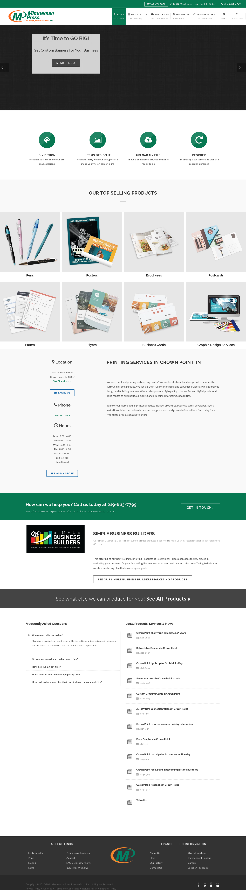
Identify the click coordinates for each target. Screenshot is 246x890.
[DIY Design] (47, 140)
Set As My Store (62, 473)
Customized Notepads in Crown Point (157, 785)
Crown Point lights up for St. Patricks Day (159, 663)
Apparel (70, 850)
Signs (31, 860)
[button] (4, 67)
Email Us (62, 392)
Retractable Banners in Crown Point (156, 648)
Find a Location (36, 845)
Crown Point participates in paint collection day (163, 754)
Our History (156, 855)
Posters (92, 275)
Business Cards (154, 345)
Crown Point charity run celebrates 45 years (161, 633)
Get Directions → (62, 381)
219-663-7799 (232, 3)
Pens (30, 275)
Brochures (154, 275)
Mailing (32, 855)
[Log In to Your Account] (199, 140)
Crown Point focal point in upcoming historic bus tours (167, 769)
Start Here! (65, 62)
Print (31, 850)
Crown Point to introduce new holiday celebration (164, 724)
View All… (141, 800)
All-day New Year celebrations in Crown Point (162, 709)
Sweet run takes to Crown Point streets (158, 678)
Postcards (216, 275)
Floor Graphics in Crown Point (153, 739)
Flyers (92, 345)
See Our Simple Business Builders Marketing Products (142, 579)
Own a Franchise (197, 845)
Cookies (47, 880)
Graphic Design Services (216, 345)
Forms (30, 345)
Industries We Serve (77, 860)
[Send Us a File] (148, 140)
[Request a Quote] (98, 140)
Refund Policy (89, 880)
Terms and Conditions (67, 880)
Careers (192, 855)
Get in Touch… (201, 507)
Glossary (78, 855)
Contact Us (156, 860)
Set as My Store (156, 4)
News (88, 855)
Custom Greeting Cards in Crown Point (158, 693)
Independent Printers (199, 850)
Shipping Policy (108, 880)
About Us (155, 845)
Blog (152, 850)
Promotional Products (78, 845)
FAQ (68, 855)
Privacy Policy (33, 880)
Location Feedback (198, 860)
